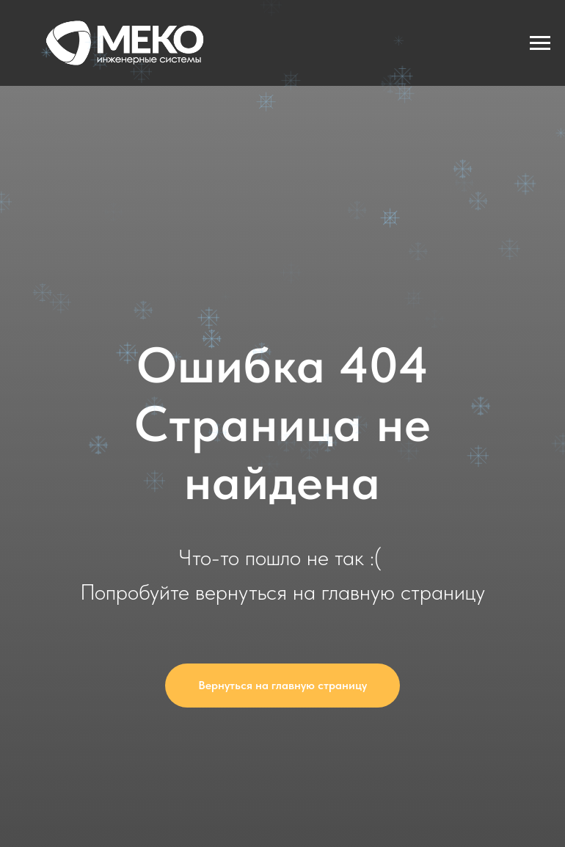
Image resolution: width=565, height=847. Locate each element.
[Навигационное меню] (540, 43)
